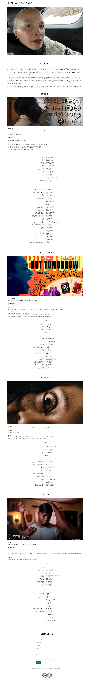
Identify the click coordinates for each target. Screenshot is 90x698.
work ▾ (43, 3)
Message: (39, 651)
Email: (39, 645)
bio (40, 3)
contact (48, 3)
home (36, 3)
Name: (41, 639)
